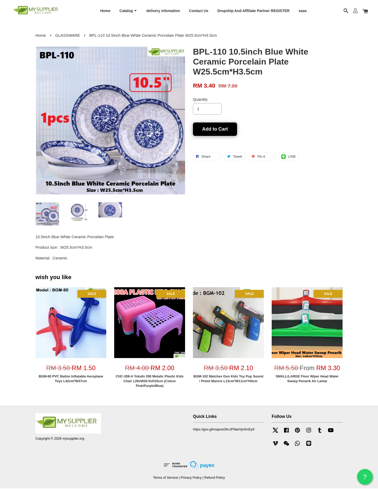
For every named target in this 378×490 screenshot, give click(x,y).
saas (302, 11)
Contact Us (198, 11)
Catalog (128, 11)
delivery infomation (163, 11)
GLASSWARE (67, 37)
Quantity (200, 101)
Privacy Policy (191, 479)
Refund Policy (214, 479)
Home (105, 11)
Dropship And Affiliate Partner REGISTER (253, 11)
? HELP (365, 479)
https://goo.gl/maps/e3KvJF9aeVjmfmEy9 (223, 431)
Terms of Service (165, 479)
